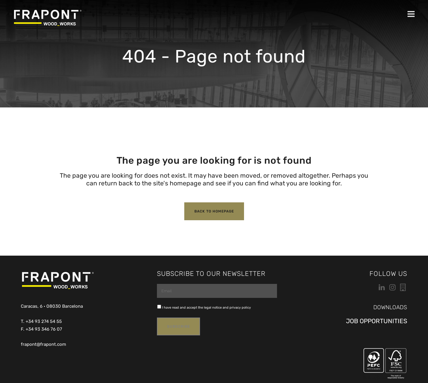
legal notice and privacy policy (227, 307)
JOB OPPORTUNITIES (376, 321)
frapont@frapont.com (43, 344)
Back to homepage (214, 211)
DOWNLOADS (390, 307)
